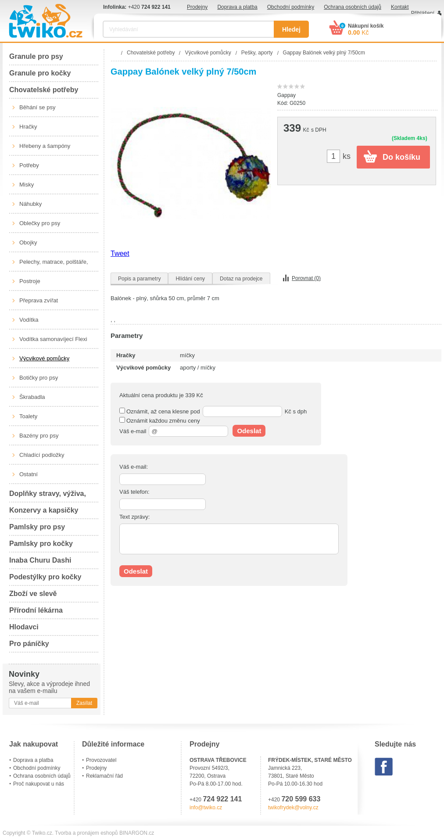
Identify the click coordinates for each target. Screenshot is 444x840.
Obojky (28, 242)
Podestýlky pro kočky (45, 577)
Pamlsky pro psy (37, 527)
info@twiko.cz (206, 807)
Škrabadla (32, 397)
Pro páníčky (29, 643)
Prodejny (197, 7)
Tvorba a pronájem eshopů (86, 833)
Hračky (28, 126)
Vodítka (28, 319)
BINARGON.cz (136, 833)
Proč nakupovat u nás (38, 784)
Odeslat (249, 430)
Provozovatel (101, 760)
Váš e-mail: (133, 466)
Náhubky (30, 204)
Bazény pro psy (39, 435)
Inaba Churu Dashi (40, 560)
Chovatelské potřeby (43, 89)
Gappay (286, 95)
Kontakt (400, 7)
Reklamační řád (104, 776)
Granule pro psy (36, 56)
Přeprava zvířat (38, 300)
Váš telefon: (134, 491)
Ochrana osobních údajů (352, 7)
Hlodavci (24, 627)
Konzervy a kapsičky (43, 510)
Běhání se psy (37, 107)
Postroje (29, 281)
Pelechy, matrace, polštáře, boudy (53, 265)
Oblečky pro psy (39, 223)
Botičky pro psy (38, 377)
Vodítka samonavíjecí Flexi (53, 339)
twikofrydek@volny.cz (293, 807)
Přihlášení (422, 13)
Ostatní (28, 474)
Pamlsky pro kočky (41, 543)
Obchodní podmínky (290, 7)
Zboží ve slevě (33, 593)
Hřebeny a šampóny (44, 146)
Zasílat (84, 703)
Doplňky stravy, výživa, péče (47, 496)
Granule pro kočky (40, 73)
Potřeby (29, 165)
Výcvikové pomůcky (44, 358)
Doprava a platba (237, 7)
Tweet (120, 253)
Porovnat (306, 278)
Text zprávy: (134, 516)
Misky (26, 184)
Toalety (28, 416)
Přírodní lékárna (36, 610)
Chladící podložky (41, 455)
